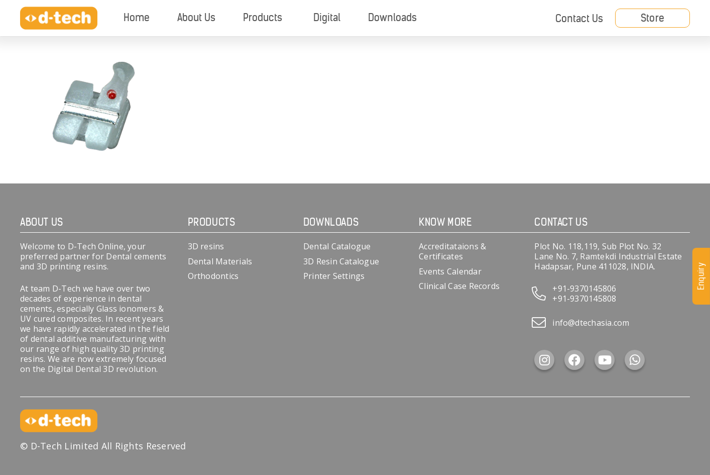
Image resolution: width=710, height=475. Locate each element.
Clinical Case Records (459, 286)
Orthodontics (213, 275)
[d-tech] (58, 18)
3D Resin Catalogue (341, 261)
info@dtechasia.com (590, 322)
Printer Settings (334, 275)
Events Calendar (450, 271)
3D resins (206, 246)
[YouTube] (605, 360)
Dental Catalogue (337, 246)
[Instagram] (544, 360)
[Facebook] (574, 360)
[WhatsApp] (635, 360)
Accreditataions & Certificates (452, 251)
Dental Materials (220, 261)
